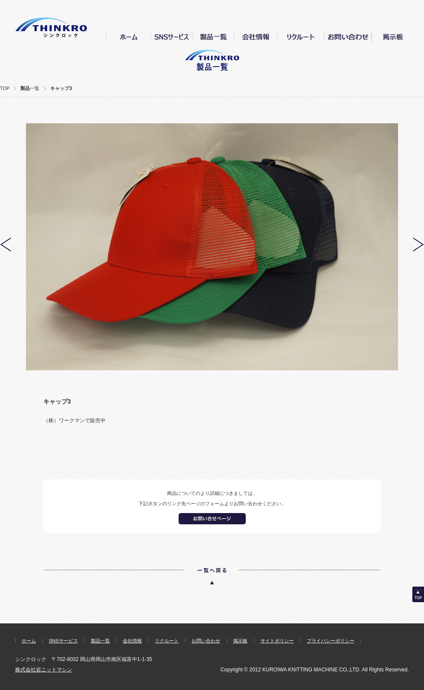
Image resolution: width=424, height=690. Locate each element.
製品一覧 (100, 640)
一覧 (34, 88)
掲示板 (240, 640)
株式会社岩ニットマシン (43, 670)
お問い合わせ (206, 640)
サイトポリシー (277, 640)
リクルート (167, 640)
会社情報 (132, 640)
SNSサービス (63, 640)
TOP (5, 88)
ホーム (29, 640)
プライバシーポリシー (330, 640)
